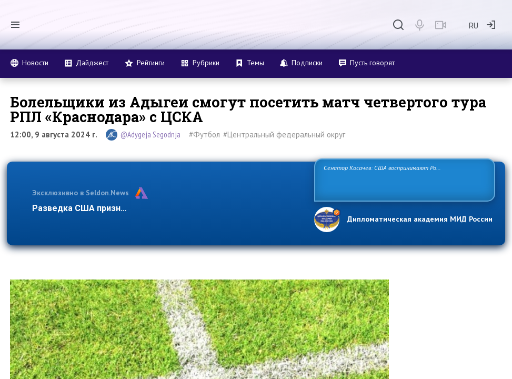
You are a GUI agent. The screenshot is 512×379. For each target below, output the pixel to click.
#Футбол (204, 134)
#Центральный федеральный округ (284, 134)
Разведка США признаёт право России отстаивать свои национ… (167, 208)
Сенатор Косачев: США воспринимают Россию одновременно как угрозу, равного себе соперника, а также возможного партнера (403, 179)
